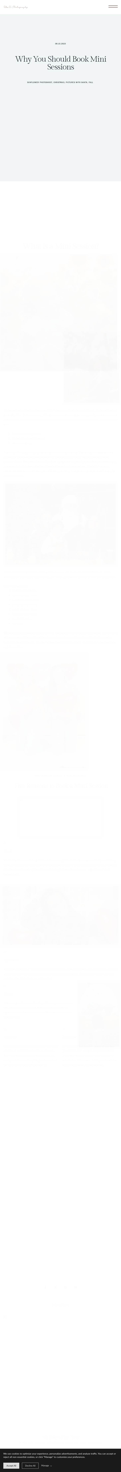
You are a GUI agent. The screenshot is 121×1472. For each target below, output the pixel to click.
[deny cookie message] (30, 1466)
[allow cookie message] (11, 1466)
